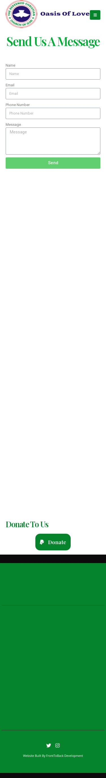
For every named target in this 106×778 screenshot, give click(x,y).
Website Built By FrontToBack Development (53, 756)
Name (10, 65)
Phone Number (18, 105)
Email (10, 85)
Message (13, 124)
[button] (53, 542)
